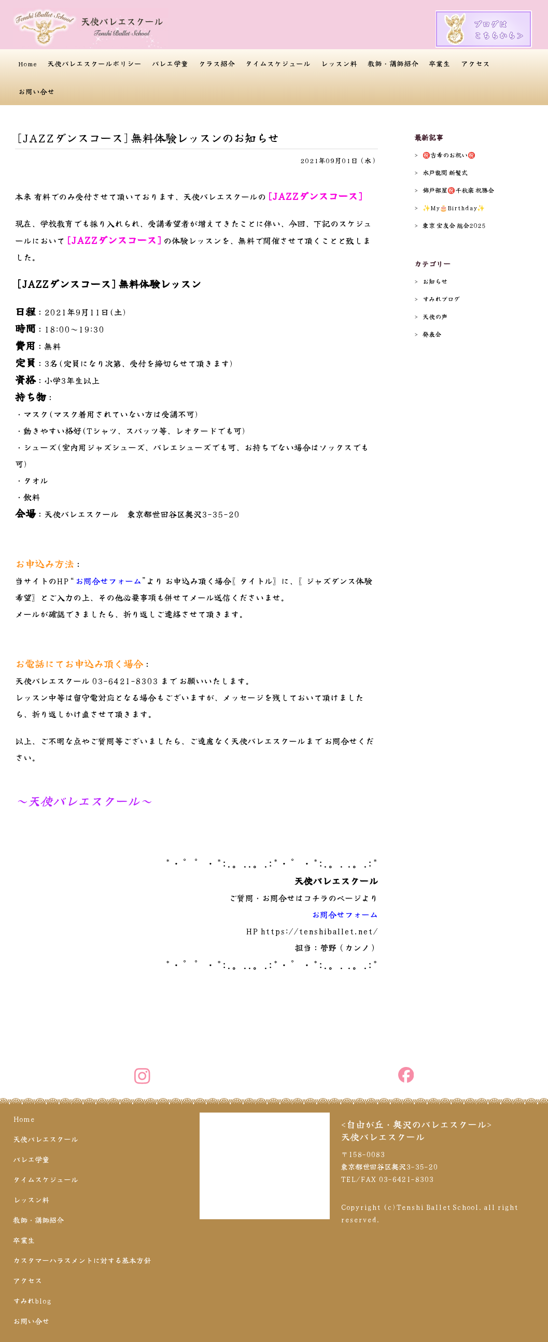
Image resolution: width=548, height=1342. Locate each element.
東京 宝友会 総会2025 (454, 225)
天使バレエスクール (45, 1139)
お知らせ (435, 281)
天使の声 (435, 316)
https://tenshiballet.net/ (319, 931)
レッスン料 (339, 63)
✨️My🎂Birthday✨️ (454, 207)
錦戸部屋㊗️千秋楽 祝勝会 (458, 189)
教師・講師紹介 (393, 63)
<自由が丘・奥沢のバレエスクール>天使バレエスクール (416, 1130)
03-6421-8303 (125, 680)
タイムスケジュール (278, 63)
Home (27, 63)
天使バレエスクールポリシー (94, 63)
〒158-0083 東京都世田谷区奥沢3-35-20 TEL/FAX (389, 1166)
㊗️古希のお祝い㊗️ (449, 154)
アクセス (475, 63)
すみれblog (32, 1300)
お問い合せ (36, 91)
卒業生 (440, 63)
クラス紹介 (217, 63)
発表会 (432, 333)
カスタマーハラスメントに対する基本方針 (82, 1260)
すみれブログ (441, 298)
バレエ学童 (170, 63)
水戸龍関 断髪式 (445, 172)
